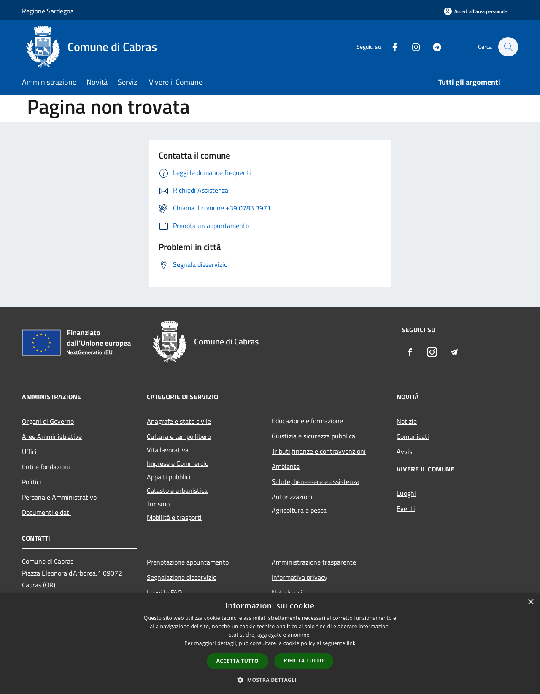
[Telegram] (432, 46)
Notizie (407, 421)
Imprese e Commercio (177, 463)
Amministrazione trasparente (314, 562)
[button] (270, 679)
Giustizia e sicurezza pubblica (313, 436)
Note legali (287, 592)
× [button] (530, 602)
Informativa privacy (299, 577)
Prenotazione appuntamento (188, 562)
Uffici (29, 452)
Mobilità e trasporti (174, 517)
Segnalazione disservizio (181, 577)
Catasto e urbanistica (177, 490)
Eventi (406, 508)
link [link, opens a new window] (351, 643)
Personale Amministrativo (59, 497)
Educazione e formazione (307, 421)
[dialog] (270, 643)
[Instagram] (411, 46)
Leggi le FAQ (164, 592)
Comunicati (413, 436)
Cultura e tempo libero (179, 436)
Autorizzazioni (292, 497)
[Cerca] (508, 47)
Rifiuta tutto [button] (304, 660)
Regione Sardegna (48, 11)
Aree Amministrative (52, 436)
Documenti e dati (46, 512)
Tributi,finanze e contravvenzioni (319, 451)
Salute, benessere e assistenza (315, 481)
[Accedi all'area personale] (475, 11)
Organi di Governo (48, 421)
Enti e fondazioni (46, 467)
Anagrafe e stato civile (179, 421)
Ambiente (286, 466)
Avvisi (405, 452)
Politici (31, 482)
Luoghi (406, 493)
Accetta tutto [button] (237, 660)
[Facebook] (390, 46)
